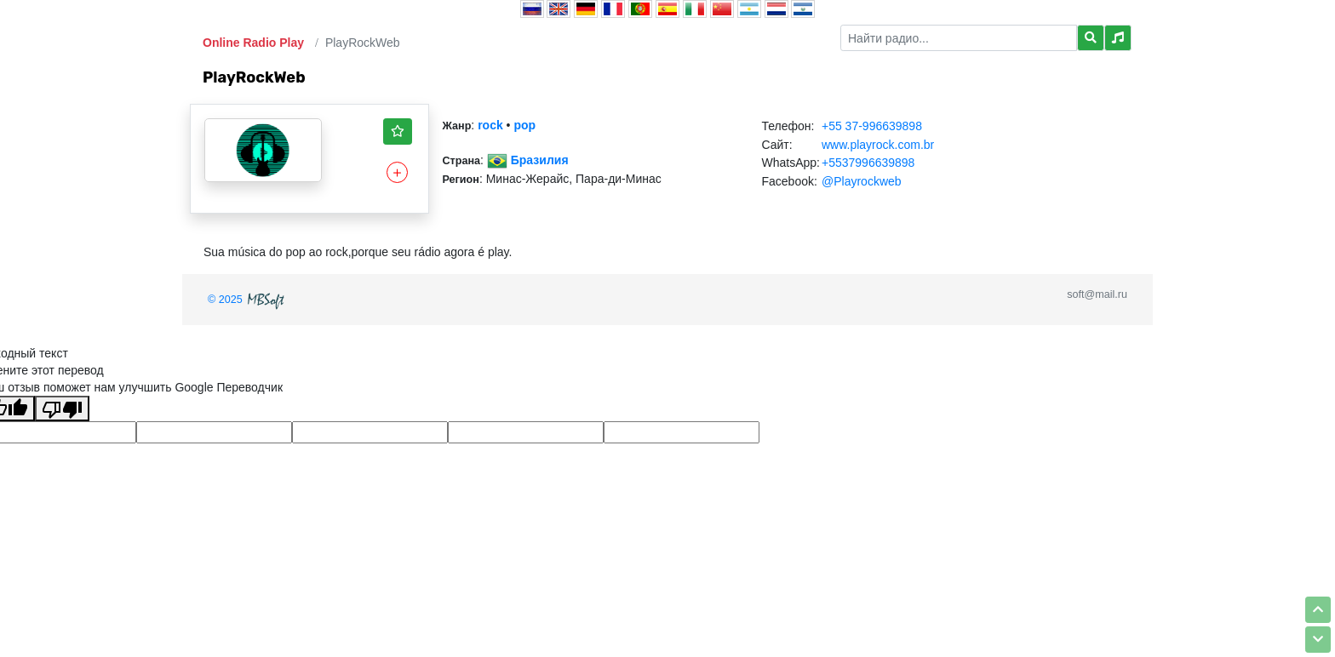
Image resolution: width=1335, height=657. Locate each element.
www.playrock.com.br (878, 144)
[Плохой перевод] (62, 408)
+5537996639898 (868, 162)
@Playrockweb (862, 181)
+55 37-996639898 (872, 126)
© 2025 (248, 300)
